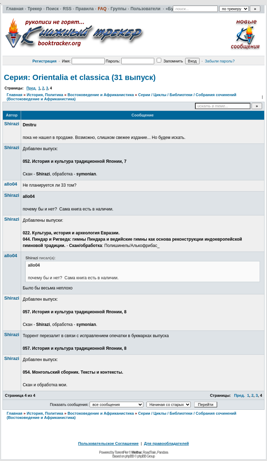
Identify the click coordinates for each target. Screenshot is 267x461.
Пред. (31, 88)
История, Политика (45, 95)
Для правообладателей (166, 443)
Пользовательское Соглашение (108, 443)
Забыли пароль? (220, 61)
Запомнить (170, 61)
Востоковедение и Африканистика (100, 95)
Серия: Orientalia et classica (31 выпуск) (80, 77)
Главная (14, 95)
